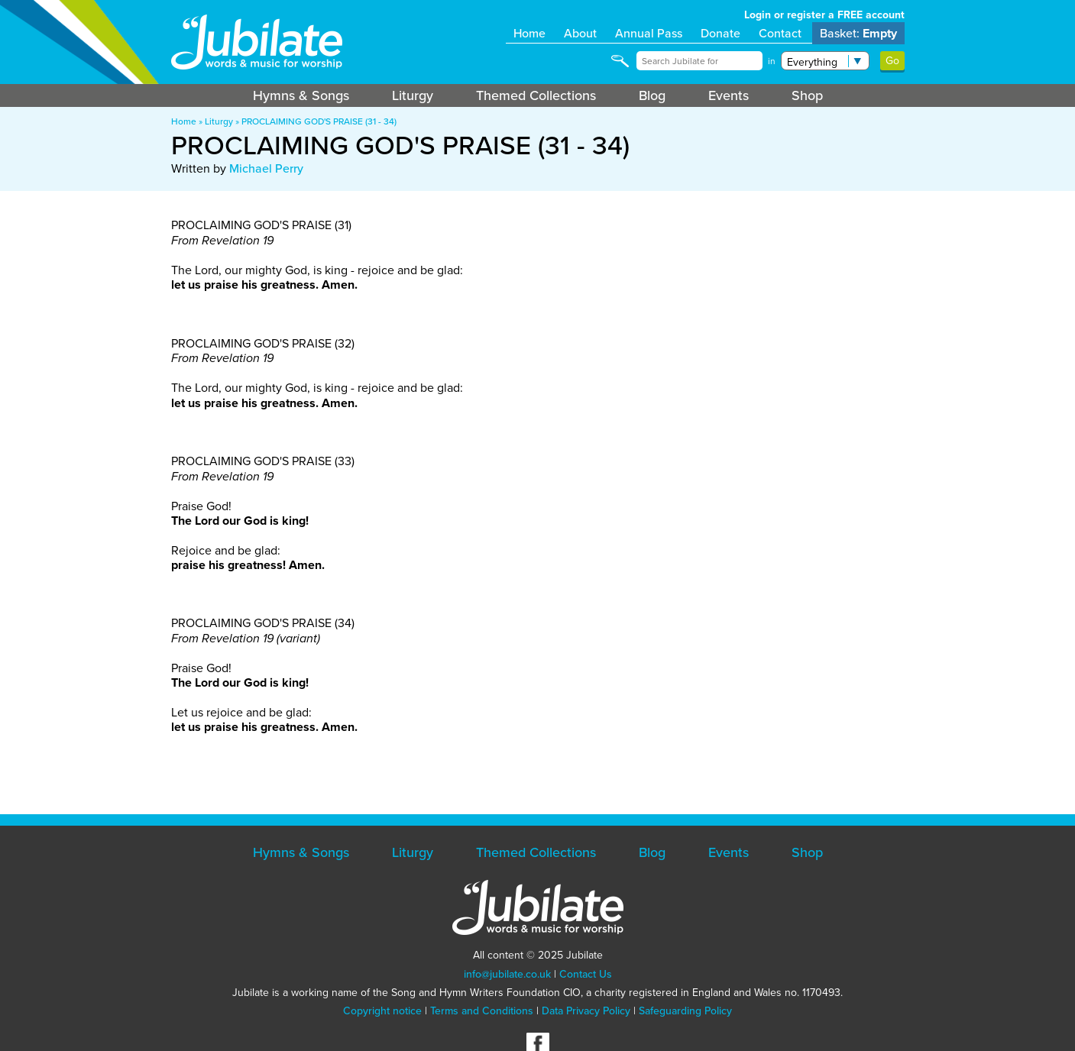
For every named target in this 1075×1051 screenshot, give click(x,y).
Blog (652, 95)
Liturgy (412, 95)
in (771, 61)
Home (529, 33)
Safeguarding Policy (685, 1011)
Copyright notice (382, 1011)
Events (728, 95)
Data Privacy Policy (586, 1011)
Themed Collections (536, 95)
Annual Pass (648, 33)
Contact (780, 33)
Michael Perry (266, 168)
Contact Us (585, 974)
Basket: (858, 33)
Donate (720, 33)
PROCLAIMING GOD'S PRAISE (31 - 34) (319, 121)
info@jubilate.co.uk (507, 974)
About (580, 33)
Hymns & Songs (301, 95)
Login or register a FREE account (824, 15)
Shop (807, 95)
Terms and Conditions (481, 1011)
